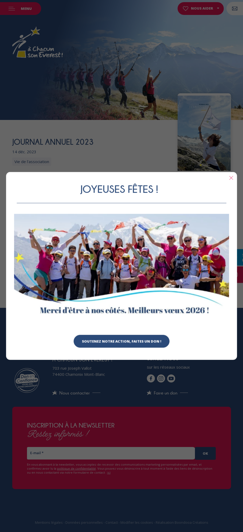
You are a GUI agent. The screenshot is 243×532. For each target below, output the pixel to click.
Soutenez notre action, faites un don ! (121, 341)
